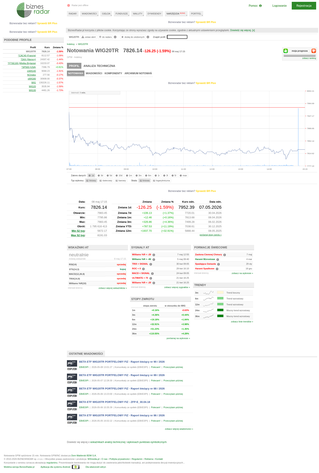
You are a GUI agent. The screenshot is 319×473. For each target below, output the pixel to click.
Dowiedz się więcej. (241, 30)
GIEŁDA (106, 13)
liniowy (91, 180)
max (183, 175)
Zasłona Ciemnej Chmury (208, 254)
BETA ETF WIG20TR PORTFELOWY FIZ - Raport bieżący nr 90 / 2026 (122, 361)
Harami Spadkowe (204, 268)
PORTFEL (196, 13)
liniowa (144, 180)
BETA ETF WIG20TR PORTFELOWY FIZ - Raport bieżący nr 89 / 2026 (122, 375)
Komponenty (113, 73)
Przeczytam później (173, 367)
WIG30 (32, 90)
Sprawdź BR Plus (206, 22)
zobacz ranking (309, 58)
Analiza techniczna (99, 65)
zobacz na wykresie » (242, 273)
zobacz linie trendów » (242, 321)
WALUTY (137, 13)
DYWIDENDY (154, 13)
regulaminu (51, 462)
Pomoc (255, 5)
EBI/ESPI (83, 367)
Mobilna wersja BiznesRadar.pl (19, 467)
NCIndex (31, 75)
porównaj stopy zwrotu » (211, 235)
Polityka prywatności (119, 459)
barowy (120, 180)
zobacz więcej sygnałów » (177, 287)
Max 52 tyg (77, 235)
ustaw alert (88, 37)
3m (138, 175)
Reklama (148, 459)
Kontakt (159, 459)
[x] (253, 30)
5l (173, 175)
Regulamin (137, 459)
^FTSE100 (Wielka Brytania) (22, 63)
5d (109, 175)
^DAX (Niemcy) (28, 59)
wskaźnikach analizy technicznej (107, 442)
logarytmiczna (161, 180)
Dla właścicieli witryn (96, 467)
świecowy (105, 180)
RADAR (73, 13)
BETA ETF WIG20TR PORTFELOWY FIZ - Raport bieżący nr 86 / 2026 (122, 415)
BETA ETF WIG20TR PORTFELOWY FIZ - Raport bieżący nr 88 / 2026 (122, 388)
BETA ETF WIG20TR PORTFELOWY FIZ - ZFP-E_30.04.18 (114, 401)
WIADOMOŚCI (89, 13)
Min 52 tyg (78, 230)
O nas (104, 459)
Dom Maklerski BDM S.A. (83, 455)
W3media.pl (93, 459)
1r (157, 175)
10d (118, 175)
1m (128, 175)
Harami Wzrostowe (205, 259)
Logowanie (279, 5)
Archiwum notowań (138, 73)
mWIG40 (31, 71)
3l (165, 175)
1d (91, 175)
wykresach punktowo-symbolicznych (146, 442)
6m (147, 175)
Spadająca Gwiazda (205, 264)
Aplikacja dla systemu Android (55, 467)
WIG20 (32, 86)
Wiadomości (94, 73)
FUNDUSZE (122, 13)
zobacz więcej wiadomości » (179, 429)
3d (100, 175)
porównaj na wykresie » (178, 338)
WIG (33, 82)
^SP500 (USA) (28, 67)
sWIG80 (32, 78)
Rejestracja (303, 5)
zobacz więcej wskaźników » (113, 288)
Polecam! (156, 367)
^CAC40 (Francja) (27, 55)
